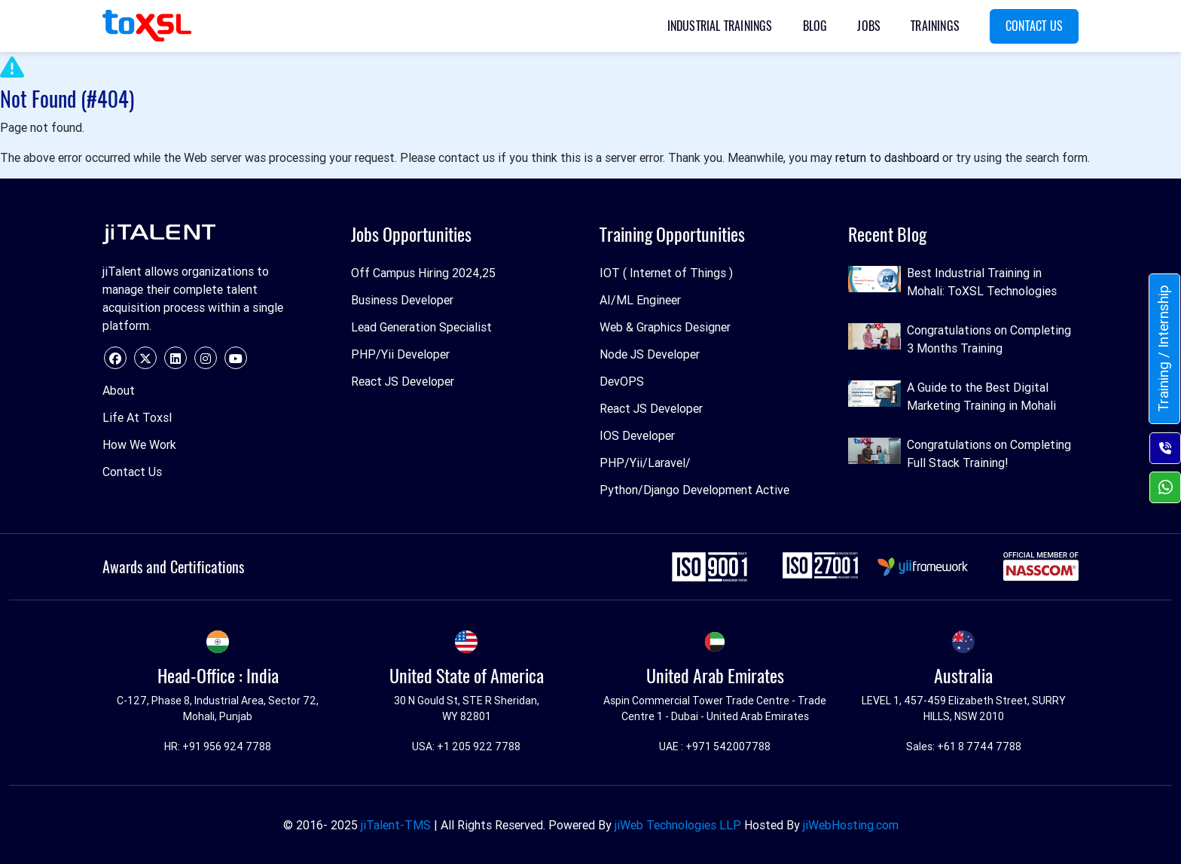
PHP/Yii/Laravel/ (645, 462)
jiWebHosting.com (851, 824)
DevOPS (622, 381)
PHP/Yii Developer (400, 354)
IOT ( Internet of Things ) (666, 272)
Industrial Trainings (720, 26)
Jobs (868, 26)
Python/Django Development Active (694, 489)
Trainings (935, 26)
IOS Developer (637, 435)
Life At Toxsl (137, 417)
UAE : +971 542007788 (715, 746)
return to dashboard (887, 157)
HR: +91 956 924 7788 (217, 746)
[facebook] (115, 358)
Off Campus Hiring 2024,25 (423, 272)
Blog (815, 26)
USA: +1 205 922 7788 (466, 746)
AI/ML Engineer (640, 299)
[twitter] (145, 358)
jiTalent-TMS (396, 824)
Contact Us (1034, 26)
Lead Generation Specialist (421, 326)
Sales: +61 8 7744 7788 (963, 746)
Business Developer (402, 299)
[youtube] (235, 358)
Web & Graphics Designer (665, 326)
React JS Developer (402, 381)
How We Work (139, 444)
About (118, 390)
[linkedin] (175, 358)
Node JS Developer (650, 354)
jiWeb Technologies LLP (678, 824)
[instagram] (205, 358)
